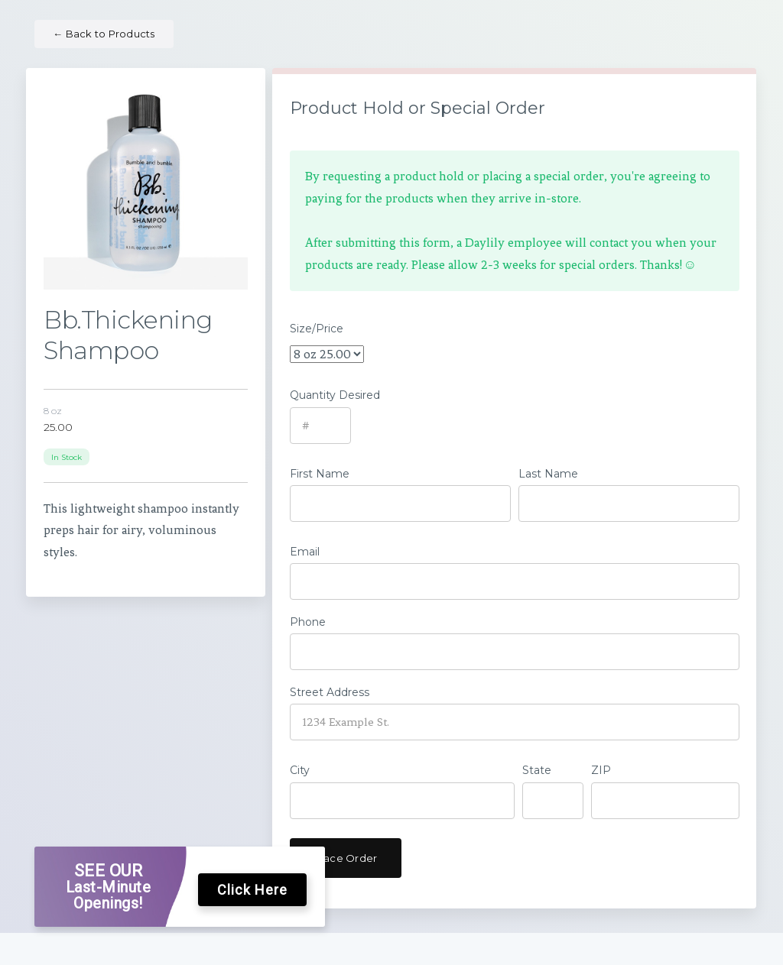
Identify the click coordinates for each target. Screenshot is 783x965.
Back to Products (104, 34)
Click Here (252, 890)
